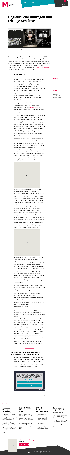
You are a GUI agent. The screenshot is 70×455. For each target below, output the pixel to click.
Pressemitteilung (34, 107)
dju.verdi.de (50, 451)
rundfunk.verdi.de (43, 451)
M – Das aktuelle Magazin (28, 440)
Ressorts (27, 2)
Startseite (55, 93)
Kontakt (52, 449)
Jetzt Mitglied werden (60, 2)
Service (35, 2)
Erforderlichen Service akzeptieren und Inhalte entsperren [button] (29, 386)
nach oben (42, 395)
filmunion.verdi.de (37, 452)
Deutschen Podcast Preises (42, 67)
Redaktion (47, 449)
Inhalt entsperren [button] (29, 381)
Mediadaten (41, 449)
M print (40, 2)
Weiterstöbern (24, 444)
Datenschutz (36, 451)
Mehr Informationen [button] (29, 379)
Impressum (36, 449)
